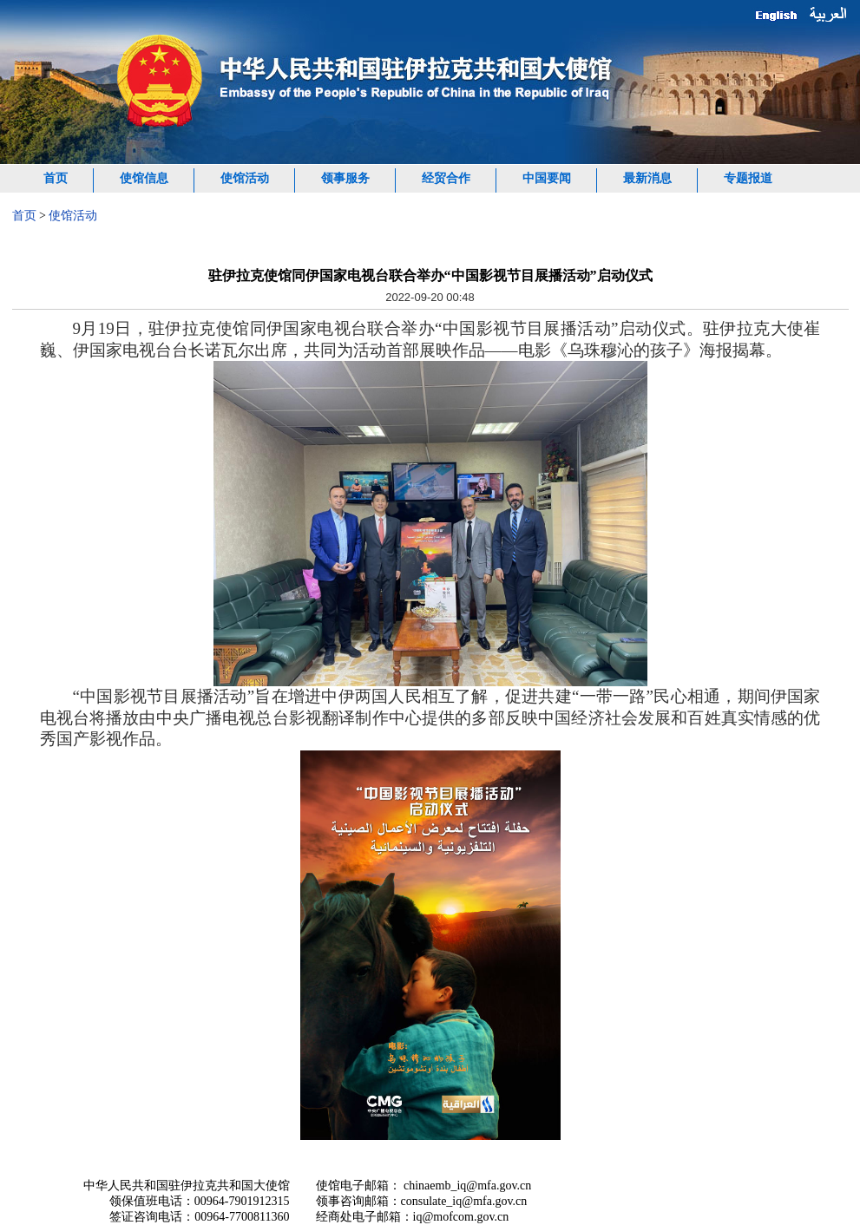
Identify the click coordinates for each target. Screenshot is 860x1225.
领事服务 (345, 178)
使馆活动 (244, 178)
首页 (55, 178)
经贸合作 (446, 178)
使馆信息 (144, 178)
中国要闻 (546, 178)
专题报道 (748, 178)
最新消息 (647, 178)
